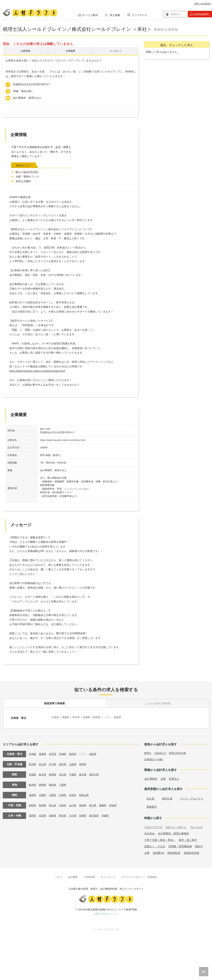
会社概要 (73, 875)
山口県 (75, 803)
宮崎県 (86, 813)
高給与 (199, 844)
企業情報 (25, 51)
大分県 (75, 813)
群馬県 (54, 772)
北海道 (55, 717)
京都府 (43, 792)
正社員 (150, 796)
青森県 (66, 717)
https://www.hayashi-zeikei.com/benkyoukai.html (37, 372)
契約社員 (167, 796)
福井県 (64, 762)
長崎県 (54, 813)
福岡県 (33, 813)
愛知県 (54, 782)
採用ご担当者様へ (203, 3)
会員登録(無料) (201, 14)
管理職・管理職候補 (180, 844)
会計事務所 (150, 776)
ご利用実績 (89, 875)
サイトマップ (108, 875)
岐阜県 (33, 782)
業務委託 (152, 804)
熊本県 (64, 813)
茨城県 (33, 772)
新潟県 (33, 762)
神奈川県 (97, 772)
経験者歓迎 (173, 850)
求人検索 (115, 15)
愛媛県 (107, 803)
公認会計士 (161, 750)
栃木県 (43, 772)
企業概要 (70, 51)
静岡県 (43, 782)
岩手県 (77, 717)
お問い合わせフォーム (106, 911)
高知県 (117, 803)
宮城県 (89, 717)
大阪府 (54, 792)
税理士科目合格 (180, 750)
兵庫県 (64, 792)
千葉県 (75, 772)
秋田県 (100, 717)
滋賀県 (33, 792)
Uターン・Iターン (176, 825)
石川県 (54, 762)
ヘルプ (58, 875)
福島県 (122, 717)
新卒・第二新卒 (188, 837)
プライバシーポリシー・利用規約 (139, 875)
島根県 (43, 803)
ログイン (176, 14)
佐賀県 (43, 813)
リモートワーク (153, 825)
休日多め (149, 831)
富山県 (43, 762)
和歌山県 (87, 792)
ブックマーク (139, 15)
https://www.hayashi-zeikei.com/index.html (62, 441)
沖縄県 (109, 813)
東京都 (86, 772)
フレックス (196, 825)
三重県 (64, 782)
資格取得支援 (191, 850)
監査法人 (174, 776)
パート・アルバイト (191, 796)
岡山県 (54, 803)
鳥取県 (33, 803)
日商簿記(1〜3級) (154, 757)
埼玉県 (64, 772)
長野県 (86, 762)
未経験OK (158, 850)
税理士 (148, 750)
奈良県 (75, 792)
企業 (163, 776)
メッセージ (115, 51)
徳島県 (86, 803)
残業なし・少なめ (154, 844)
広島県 (64, 803)
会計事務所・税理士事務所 (173, 831)
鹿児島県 (97, 813)
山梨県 (75, 762)
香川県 (96, 803)
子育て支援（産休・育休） (160, 837)
